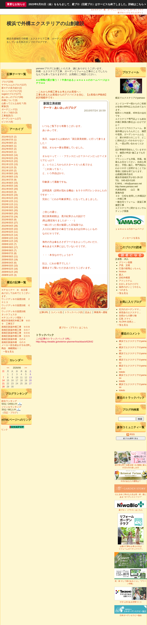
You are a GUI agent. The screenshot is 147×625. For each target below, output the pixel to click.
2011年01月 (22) (9, 198)
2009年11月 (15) (9, 241)
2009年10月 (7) (8, 244)
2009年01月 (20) (9, 272)
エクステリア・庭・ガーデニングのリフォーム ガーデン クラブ (117, 10)
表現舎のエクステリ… (130, 312)
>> (26, 367)
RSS (130, 434)
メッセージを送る (131, 238)
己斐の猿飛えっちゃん (130, 268)
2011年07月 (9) (8, 179)
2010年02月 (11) (9, 232)
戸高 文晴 (124, 265)
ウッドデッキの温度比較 (13, 311)
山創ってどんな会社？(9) (13, 103)
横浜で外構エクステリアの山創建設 (45, 23)
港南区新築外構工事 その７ (15, 330)
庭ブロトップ (123, 13)
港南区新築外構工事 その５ (15, 336)
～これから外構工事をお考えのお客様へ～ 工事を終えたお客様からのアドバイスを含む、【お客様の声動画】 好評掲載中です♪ (73, 94)
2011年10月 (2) (8, 170)
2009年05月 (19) (9, 259)
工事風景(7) (7, 115)
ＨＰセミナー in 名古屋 (14, 290)
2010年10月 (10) (9, 207)
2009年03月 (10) (9, 265)
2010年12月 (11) (9, 201)
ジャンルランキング (11, 407)
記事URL (44, 312)
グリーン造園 (125, 262)
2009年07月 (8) (8, 253)
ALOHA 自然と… (127, 321)
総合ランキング (9, 401)
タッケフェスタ (10, 314)
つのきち (123, 290)
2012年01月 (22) (9, 161)
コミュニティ (136, 13)
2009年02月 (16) (9, 269)
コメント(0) (56, 312)
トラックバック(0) (74, 312)
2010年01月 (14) (9, 235)
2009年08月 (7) (8, 250)
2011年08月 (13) (9, 176)
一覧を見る (8, 351)
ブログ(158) (7, 81)
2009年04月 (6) (8, 262)
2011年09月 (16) (9, 173)
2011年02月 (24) (9, 195)
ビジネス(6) (7, 121)
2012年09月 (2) (8, 143)
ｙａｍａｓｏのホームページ (129, 229)
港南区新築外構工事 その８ (15, 327)
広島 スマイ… (126, 318)
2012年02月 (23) (9, 158)
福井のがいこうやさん (130, 287)
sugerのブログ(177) (11, 94)
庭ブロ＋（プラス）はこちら (73, 327)
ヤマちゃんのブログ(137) (13, 85)
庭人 (121, 274)
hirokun (122, 271)
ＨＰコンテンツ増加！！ (13, 317)
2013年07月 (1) (8, 139)
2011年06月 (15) (9, 183)
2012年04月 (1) (8, 152)
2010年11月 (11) (9, 204)
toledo (122, 372)
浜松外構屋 (124, 277)
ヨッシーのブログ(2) (11, 91)
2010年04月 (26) (9, 226)
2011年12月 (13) (9, 164)
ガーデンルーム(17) (11, 118)
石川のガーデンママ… (130, 309)
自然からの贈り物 (128, 315)
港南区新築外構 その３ (13, 342)
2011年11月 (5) (8, 167)
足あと (88, 312)
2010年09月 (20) (9, 210)
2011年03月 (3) (8, 192)
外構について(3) (9, 100)
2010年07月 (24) (9, 216)
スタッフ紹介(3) (9, 112)
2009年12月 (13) (9, 238)
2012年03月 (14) (9, 155)
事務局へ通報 (100, 312)
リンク (4, 429)
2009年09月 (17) (9, 247)
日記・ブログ (10, 412)
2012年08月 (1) (8, 146)
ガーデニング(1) (9, 109)
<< (8, 367)
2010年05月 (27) (9, 222)
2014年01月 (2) (8, 137)
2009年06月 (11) (9, 256)
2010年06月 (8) (8, 219)
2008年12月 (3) (8, 275)
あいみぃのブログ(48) (12, 97)
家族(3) (5, 106)
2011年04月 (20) (9, 189)
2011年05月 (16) (9, 186)
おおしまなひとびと (129, 284)
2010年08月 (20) (9, 213)
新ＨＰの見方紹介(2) (11, 88)
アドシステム (125, 280)
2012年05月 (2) (8, 149)
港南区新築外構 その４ (13, 339)
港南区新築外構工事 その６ (15, 333)
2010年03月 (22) (9, 229)
